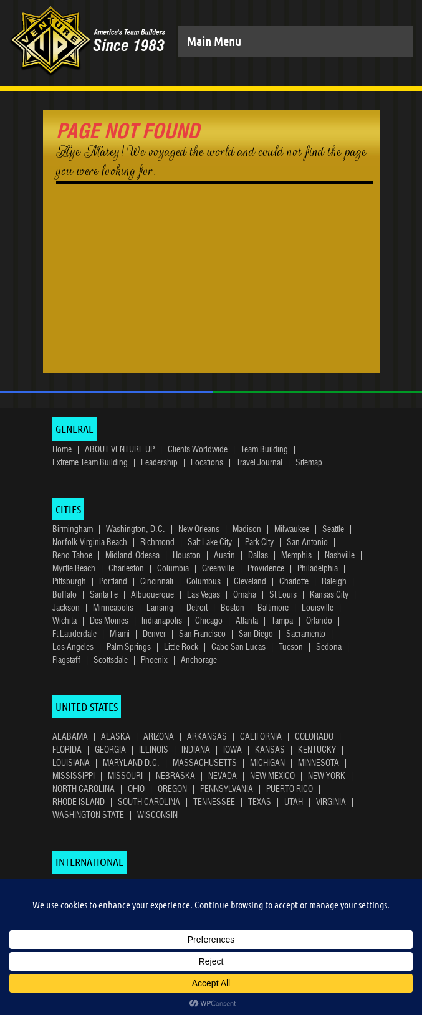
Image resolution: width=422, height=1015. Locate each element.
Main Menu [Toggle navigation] (214, 41)
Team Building (264, 450)
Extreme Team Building (90, 463)
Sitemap (308, 463)
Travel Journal (259, 463)
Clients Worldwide (198, 450)
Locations (207, 463)
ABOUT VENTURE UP (120, 450)
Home (62, 450)
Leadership (159, 463)
